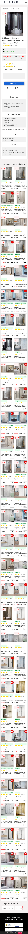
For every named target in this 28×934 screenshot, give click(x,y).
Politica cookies (18, 919)
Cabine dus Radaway (14, 8)
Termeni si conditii (11, 917)
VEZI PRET (14, 83)
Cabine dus (5, 8)
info (12, 188)
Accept (20, 932)
